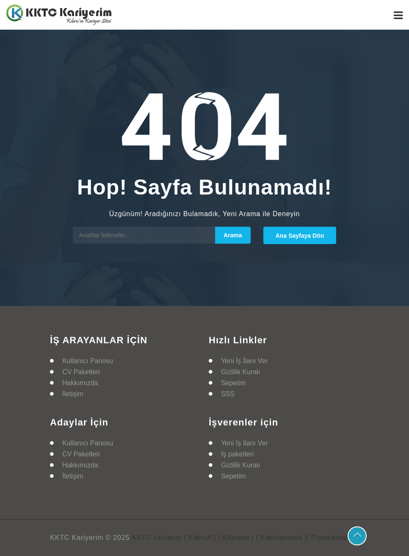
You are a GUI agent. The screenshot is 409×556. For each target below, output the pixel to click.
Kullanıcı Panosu (87, 360)
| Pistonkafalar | (333, 537)
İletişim (72, 394)
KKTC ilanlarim (157, 537)
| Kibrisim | (236, 537)
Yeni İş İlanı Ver (244, 360)
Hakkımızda (80, 382)
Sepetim (233, 382)
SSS (228, 394)
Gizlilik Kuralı (240, 371)
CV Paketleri (81, 371)
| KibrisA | (200, 537)
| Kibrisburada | (281, 537)
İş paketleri (237, 454)
